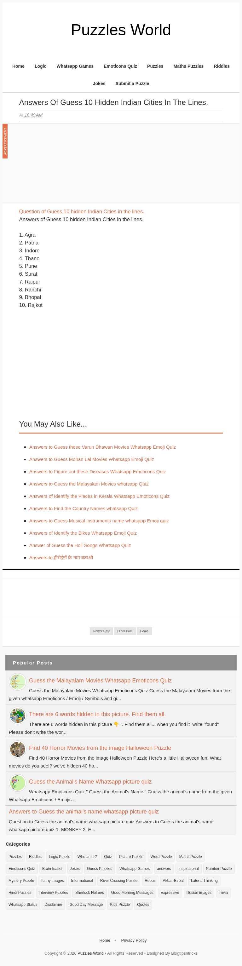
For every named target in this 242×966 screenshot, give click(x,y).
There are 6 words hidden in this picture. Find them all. (97, 714)
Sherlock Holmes (89, 892)
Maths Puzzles (189, 66)
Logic (40, 66)
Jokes (99, 83)
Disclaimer (53, 904)
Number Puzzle (219, 868)
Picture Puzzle (131, 856)
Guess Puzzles (99, 868)
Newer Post (101, 631)
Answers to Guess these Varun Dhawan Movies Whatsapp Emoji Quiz (102, 447)
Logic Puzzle (59, 856)
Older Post (125, 631)
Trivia (223, 892)
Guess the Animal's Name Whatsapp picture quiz (90, 782)
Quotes (143, 904)
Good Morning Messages (132, 892)
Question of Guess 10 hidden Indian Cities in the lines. (81, 211)
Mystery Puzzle (21, 880)
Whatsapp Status (23, 904)
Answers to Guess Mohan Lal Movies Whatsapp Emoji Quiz (91, 459)
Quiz (108, 856)
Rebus (150, 880)
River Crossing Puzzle (118, 880)
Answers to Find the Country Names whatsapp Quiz (83, 508)
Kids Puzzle (120, 904)
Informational (82, 880)
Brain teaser (52, 868)
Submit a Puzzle (132, 83)
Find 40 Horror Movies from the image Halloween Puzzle (100, 748)
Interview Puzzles (53, 892)
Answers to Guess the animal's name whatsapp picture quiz (84, 811)
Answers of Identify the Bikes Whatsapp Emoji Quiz (83, 533)
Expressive (170, 892)
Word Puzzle (161, 856)
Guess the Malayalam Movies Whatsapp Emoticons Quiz (100, 680)
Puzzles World (121, 30)
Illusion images (199, 892)
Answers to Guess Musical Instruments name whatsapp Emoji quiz (99, 520)
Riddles (222, 66)
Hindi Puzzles (20, 892)
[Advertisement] (66, 166)
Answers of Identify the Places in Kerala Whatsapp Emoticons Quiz (99, 496)
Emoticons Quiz (120, 66)
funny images (52, 880)
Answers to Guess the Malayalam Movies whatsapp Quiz (89, 483)
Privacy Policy (134, 940)
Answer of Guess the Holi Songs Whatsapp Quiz (80, 545)
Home (18, 66)
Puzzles (155, 66)
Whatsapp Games (74, 66)
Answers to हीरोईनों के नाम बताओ (61, 557)
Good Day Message (86, 904)
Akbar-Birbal (173, 880)
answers (164, 868)
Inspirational (188, 868)
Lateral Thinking (204, 880)
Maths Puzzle (190, 856)
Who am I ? (87, 856)
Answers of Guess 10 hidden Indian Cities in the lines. (113, 102)
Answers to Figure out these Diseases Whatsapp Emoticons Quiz (97, 471)
